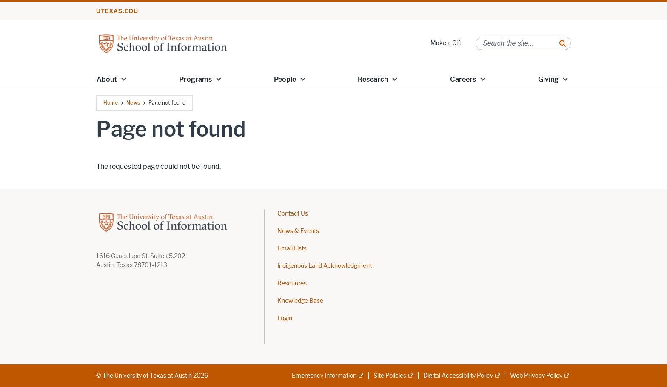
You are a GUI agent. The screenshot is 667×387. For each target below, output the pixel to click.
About (107, 79)
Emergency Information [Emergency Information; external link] (324, 375)
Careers (463, 79)
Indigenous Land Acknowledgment (324, 266)
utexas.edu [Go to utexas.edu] (117, 11)
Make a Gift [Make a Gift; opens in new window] (446, 43)
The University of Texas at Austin (147, 375)
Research (373, 79)
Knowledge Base (300, 300)
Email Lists (292, 248)
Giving (548, 79)
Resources (292, 283)
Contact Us (292, 213)
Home (110, 103)
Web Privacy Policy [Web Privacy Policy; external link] (536, 375)
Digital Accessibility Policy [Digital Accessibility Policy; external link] (458, 375)
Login (284, 318)
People (285, 79)
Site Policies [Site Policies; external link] (389, 375)
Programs (195, 79)
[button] (124, 79)
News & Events (298, 231)
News (133, 103)
